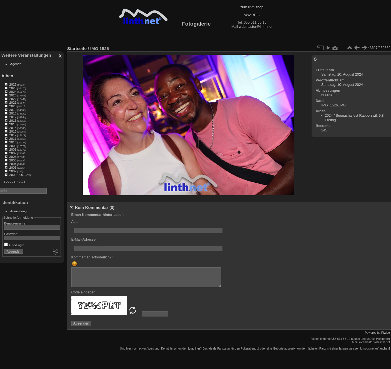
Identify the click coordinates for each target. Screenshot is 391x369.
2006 (12, 156)
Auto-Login (14, 245)
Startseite (77, 48)
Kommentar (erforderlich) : (92, 257)
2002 (12, 171)
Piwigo (385, 332)
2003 (12, 167)
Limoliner (194, 348)
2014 (12, 127)
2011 (12, 138)
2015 (12, 124)
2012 (12, 135)
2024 (12, 91)
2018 (12, 113)
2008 (12, 149)
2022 (12, 99)
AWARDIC (252, 15)
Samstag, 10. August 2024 (342, 74)
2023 (12, 95)
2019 (12, 109)
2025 (12, 88)
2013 (12, 131)
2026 (12, 84)
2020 (12, 106)
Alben (7, 75)
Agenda (16, 64)
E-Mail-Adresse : (84, 239)
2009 (12, 146)
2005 (12, 160)
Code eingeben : (84, 292)
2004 (12, 164)
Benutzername (15, 223)
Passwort (10, 234)
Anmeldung (18, 211)
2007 (12, 153)
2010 (12, 142)
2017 (12, 117)
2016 (12, 120)
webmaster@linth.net (255, 26)
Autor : (76, 222)
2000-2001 (17, 174)
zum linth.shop (252, 7)
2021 (12, 102)
